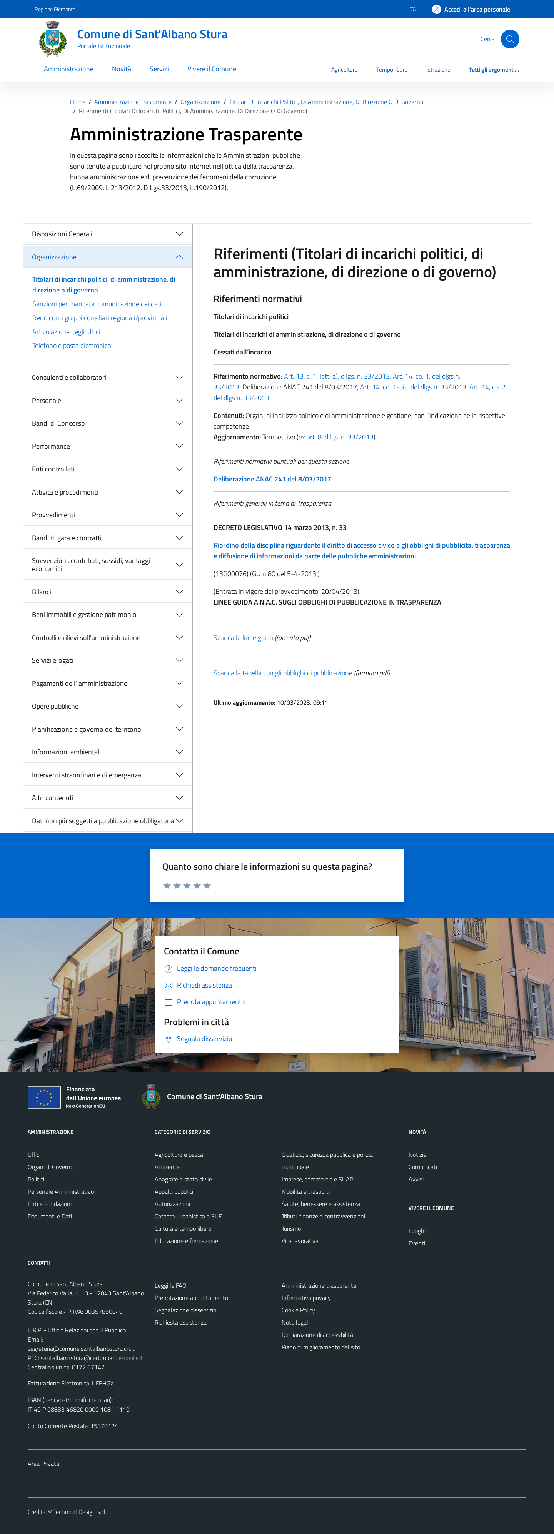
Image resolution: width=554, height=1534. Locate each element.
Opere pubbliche (55, 706)
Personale (46, 400)
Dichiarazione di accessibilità (317, 1334)
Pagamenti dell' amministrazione (79, 683)
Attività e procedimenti (65, 492)
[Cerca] (510, 39)
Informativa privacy (306, 1297)
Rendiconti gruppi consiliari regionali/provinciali (99, 317)
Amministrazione (68, 68)
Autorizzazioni (172, 1203)
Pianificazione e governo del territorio (86, 729)
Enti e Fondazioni (50, 1203)
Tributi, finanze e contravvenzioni (323, 1216)
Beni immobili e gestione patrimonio (84, 614)
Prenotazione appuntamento (191, 1297)
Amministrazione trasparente (319, 1285)
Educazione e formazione (186, 1240)
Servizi (159, 68)
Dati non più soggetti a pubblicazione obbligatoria (103, 820)
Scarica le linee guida (243, 637)
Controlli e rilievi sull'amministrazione (86, 637)
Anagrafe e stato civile (183, 1179)
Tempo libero (392, 69)
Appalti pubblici (174, 1191)
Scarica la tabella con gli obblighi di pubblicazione (283, 673)
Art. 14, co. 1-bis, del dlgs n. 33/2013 (413, 387)
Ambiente (167, 1166)
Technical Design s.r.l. (80, 1511)
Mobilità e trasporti (306, 1191)
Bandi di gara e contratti (67, 538)
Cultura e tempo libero (183, 1228)
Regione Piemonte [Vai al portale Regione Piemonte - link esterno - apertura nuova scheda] (55, 9)
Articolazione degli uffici (66, 331)
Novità (121, 68)
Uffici (34, 1154)
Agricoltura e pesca (179, 1154)
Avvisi (416, 1179)
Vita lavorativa (300, 1240)
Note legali (295, 1322)
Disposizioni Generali (62, 234)
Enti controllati (53, 469)
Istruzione (438, 69)
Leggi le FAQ (171, 1285)
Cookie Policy (298, 1310)
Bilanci (41, 592)
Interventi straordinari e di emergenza (86, 775)
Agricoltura (344, 69)
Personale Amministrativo (61, 1191)
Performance (51, 446)
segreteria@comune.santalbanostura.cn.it (81, 1348)
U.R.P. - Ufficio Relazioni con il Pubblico (77, 1330)
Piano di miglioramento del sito (321, 1347)
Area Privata (43, 1463)
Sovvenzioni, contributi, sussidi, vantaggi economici (91, 564)
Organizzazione (54, 257)
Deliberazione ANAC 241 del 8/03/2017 (272, 479)
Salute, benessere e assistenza (321, 1203)
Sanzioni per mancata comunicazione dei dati (97, 304)
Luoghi (417, 1230)
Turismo (291, 1228)
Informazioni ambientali (66, 752)
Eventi (417, 1243)
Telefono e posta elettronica (71, 345)
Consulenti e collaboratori (69, 377)
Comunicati (423, 1166)
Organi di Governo (50, 1166)
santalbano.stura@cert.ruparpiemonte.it (92, 1357)
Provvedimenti (53, 515)
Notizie (417, 1154)
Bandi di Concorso (58, 423)
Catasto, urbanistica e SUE (188, 1216)
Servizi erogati (52, 660)
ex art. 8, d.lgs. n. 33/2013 (336, 437)
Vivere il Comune (211, 68)
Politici (36, 1179)
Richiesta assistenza (181, 1322)
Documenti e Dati (50, 1216)
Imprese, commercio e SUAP (317, 1179)
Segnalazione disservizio (185, 1310)
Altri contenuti (52, 797)
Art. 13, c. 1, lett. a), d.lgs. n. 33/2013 (336, 376)
